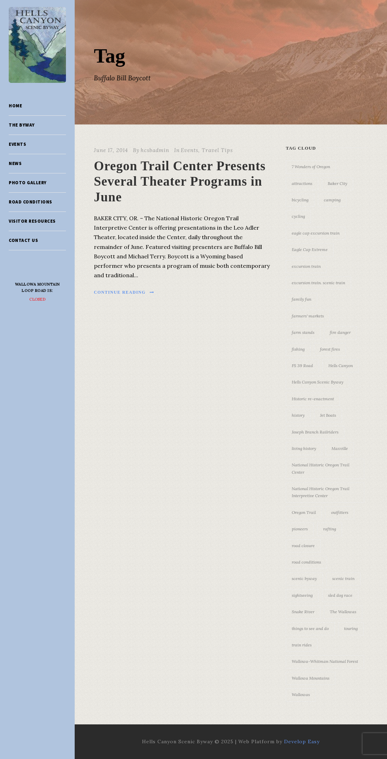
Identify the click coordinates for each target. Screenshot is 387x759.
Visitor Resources (32, 221)
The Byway (22, 125)
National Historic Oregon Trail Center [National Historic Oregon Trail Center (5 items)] (320, 468)
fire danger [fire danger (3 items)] (340, 332)
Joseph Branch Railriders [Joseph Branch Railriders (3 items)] (315, 432)
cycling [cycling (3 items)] (298, 216)
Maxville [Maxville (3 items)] (340, 448)
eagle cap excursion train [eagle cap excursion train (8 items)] (316, 233)
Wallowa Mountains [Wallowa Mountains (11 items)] (310, 678)
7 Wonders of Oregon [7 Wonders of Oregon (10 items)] (311, 166)
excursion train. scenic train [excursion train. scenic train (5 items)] (318, 282)
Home (15, 106)
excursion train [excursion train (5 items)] (306, 266)
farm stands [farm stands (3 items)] (303, 332)
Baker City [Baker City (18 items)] (337, 183)
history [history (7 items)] (298, 415)
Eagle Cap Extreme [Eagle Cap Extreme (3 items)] (310, 249)
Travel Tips (217, 150)
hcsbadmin (155, 150)
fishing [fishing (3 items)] (298, 349)
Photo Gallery (28, 183)
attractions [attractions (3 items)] (302, 183)
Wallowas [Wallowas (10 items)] (301, 694)
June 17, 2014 (111, 150)
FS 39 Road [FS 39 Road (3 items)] (302, 365)
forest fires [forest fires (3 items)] (330, 349)
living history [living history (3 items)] (304, 448)
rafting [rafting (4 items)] (329, 528)
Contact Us (23, 240)
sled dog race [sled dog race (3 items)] (340, 595)
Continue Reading (124, 292)
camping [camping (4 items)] (332, 199)
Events (17, 144)
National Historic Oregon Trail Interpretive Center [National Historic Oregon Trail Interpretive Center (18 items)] (320, 492)
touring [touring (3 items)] (351, 628)
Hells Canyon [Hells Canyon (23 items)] (340, 365)
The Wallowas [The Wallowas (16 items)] (343, 611)
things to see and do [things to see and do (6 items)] (310, 628)
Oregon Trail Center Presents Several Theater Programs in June (180, 181)
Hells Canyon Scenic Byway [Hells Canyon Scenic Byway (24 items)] (317, 382)
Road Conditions (30, 202)
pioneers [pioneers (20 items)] (300, 528)
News (15, 163)
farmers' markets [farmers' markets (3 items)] (308, 315)
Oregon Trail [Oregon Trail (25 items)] (304, 512)
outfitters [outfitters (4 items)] (339, 512)
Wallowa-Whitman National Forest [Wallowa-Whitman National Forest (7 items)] (325, 661)
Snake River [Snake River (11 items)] (303, 611)
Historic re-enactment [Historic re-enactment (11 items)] (313, 398)
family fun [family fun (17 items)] (301, 299)
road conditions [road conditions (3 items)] (306, 562)
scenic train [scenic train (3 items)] (343, 578)
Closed (37, 299)
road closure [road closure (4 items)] (303, 545)
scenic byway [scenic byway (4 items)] (304, 578)
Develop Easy (302, 741)
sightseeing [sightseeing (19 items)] (302, 595)
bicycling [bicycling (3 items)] (300, 199)
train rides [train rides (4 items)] (302, 644)
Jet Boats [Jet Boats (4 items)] (328, 415)
